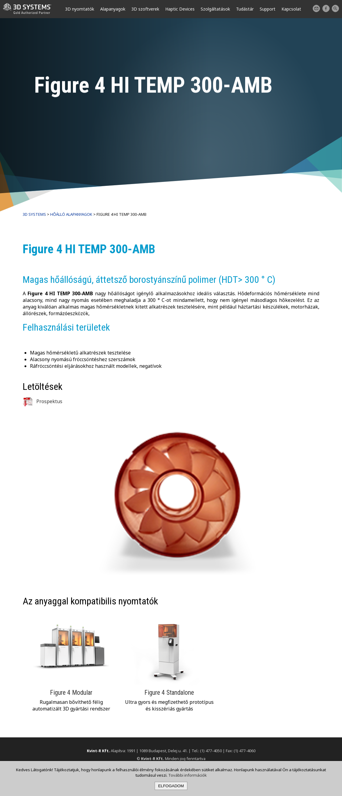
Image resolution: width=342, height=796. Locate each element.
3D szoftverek (145, 9)
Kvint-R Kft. (98, 750)
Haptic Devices (180, 9)
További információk (187, 775)
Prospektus (42, 401)
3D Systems (34, 214)
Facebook (326, 8)
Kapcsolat (316, 8)
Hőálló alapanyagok (71, 214)
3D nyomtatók (79, 9)
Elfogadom (171, 786)
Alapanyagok (112, 9)
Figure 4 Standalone (169, 692)
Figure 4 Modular (71, 692)
